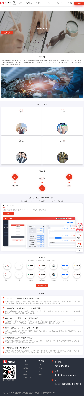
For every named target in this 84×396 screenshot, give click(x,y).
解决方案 (40, 368)
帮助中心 (59, 3)
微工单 (25, 371)
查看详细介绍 (42, 285)
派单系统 (25, 368)
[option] (14, 182)
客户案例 (49, 3)
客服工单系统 (26, 374)
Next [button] (77, 182)
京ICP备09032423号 (49, 393)
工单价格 (39, 3)
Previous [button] (6, 182)
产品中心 (29, 3)
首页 (20, 3)
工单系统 (25, 365)
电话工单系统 (26, 377)
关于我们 (69, 3)
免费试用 (79, 3)
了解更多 (8, 213)
